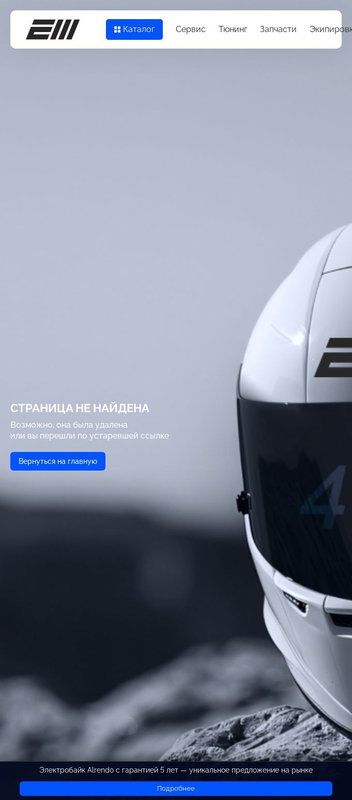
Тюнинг (233, 29)
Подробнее (176, 788)
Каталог (134, 29)
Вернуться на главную (58, 461)
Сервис (191, 29)
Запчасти (278, 29)
